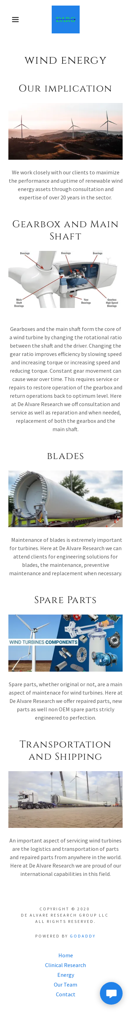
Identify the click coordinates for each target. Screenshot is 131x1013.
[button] (10, 19)
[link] (66, 19)
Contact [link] (65, 994)
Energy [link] (65, 974)
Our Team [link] (65, 984)
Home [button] (65, 955)
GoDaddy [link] (83, 936)
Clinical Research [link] (65, 964)
